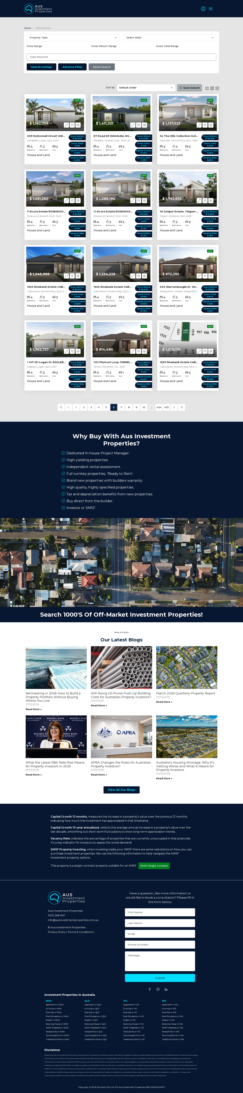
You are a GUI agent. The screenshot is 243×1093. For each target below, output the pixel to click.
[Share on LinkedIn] (166, 989)
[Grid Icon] (217, 88)
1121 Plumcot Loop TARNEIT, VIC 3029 (119, 362)
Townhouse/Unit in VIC (134, 1035)
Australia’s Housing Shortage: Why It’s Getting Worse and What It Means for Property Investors (185, 766)
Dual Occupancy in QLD (95, 1016)
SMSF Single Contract (154, 865)
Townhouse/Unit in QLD (96, 1035)
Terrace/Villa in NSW (55, 1031)
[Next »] (174, 407)
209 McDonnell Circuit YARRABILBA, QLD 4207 (58, 136)
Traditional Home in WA (173, 1039)
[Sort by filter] (146, 87)
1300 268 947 (56, 915)
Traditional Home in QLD (96, 1039)
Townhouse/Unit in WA (173, 1035)
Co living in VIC (130, 1008)
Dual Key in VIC (130, 1012)
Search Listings (41, 67)
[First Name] (160, 912)
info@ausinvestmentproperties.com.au (73, 920)
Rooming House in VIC (133, 1024)
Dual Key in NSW (54, 1012)
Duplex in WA (168, 1020)
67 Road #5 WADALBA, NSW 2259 (116, 136)
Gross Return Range (104, 46)
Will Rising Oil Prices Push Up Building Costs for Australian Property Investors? (121, 695)
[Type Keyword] (121, 57)
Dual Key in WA (169, 1012)
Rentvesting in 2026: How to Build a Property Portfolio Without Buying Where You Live (53, 697)
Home (27, 28)
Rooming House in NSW (57, 1024)
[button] (203, 9)
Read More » (34, 709)
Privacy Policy (57, 932)
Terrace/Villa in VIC (131, 1031)
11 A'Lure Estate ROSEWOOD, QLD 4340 (120, 211)
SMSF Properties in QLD (95, 1028)
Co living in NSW (53, 1008)
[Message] (160, 961)
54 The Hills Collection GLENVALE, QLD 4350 (190, 136)
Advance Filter (72, 67)
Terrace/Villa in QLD (93, 1031)
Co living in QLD (92, 1008)
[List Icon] (207, 88)
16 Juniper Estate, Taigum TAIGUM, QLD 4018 (191, 211)
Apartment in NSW (54, 1004)
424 (159, 407)
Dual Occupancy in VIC (133, 1016)
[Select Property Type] (73, 37)
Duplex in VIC (129, 1020)
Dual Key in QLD (92, 1012)
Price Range (34, 46)
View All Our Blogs (121, 789)
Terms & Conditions (80, 932)
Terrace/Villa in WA (170, 1031)
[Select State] (170, 37)
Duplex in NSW (53, 1020)
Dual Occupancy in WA (172, 1016)
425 (166, 407)
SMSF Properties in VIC (133, 1028)
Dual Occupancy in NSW (57, 1016)
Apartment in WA (170, 1004)
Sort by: (110, 87)
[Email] (160, 934)
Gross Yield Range (167, 46)
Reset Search (102, 67)
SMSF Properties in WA (172, 1028)
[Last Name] (160, 923)
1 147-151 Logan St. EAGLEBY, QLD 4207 (53, 362)
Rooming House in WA (172, 1024)
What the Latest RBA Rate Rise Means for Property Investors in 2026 (55, 764)
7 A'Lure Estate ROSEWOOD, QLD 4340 (54, 211)
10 (144, 407)
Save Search (189, 87)
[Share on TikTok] (172, 991)
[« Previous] (61, 407)
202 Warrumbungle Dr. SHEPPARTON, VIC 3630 (192, 286)
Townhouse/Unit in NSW (57, 1035)
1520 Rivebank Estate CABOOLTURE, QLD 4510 (59, 286)
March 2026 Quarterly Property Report (185, 693)
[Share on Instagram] (158, 989)
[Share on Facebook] (150, 989)
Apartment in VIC (131, 1004)
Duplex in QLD (91, 1020)
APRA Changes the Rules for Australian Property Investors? (121, 764)
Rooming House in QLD (95, 1024)
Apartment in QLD (93, 1004)
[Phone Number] (160, 945)
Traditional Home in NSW (57, 1039)
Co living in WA (169, 1008)
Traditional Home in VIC (134, 1039)
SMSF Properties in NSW (57, 1028)
